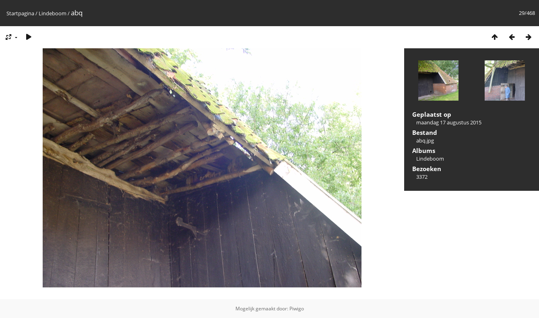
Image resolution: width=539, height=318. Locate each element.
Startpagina (20, 13)
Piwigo (296, 308)
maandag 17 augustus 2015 (448, 122)
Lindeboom (52, 13)
